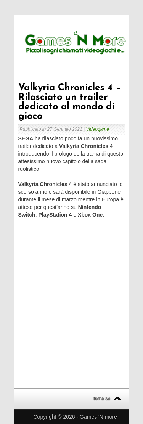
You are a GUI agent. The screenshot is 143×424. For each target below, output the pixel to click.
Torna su (101, 398)
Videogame (97, 129)
